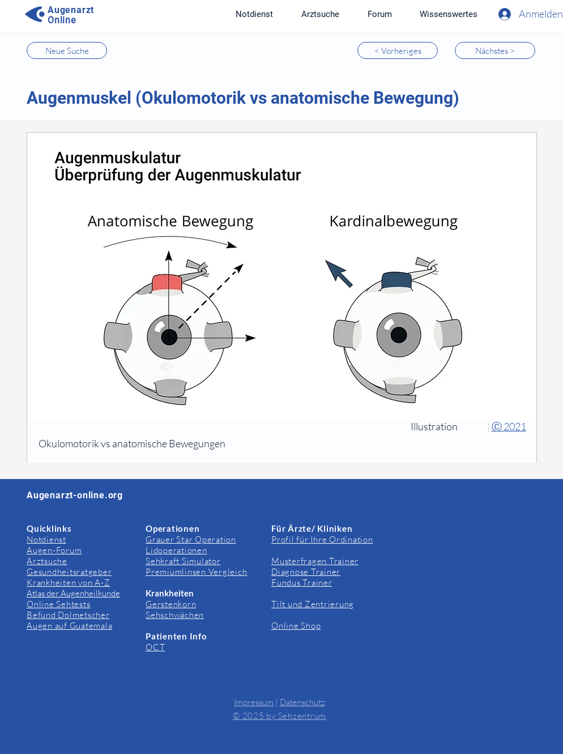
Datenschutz (302, 702)
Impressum (254, 702)
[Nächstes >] (495, 50)
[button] (448, 14)
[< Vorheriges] (397, 50)
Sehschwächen (175, 614)
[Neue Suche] (67, 50)
